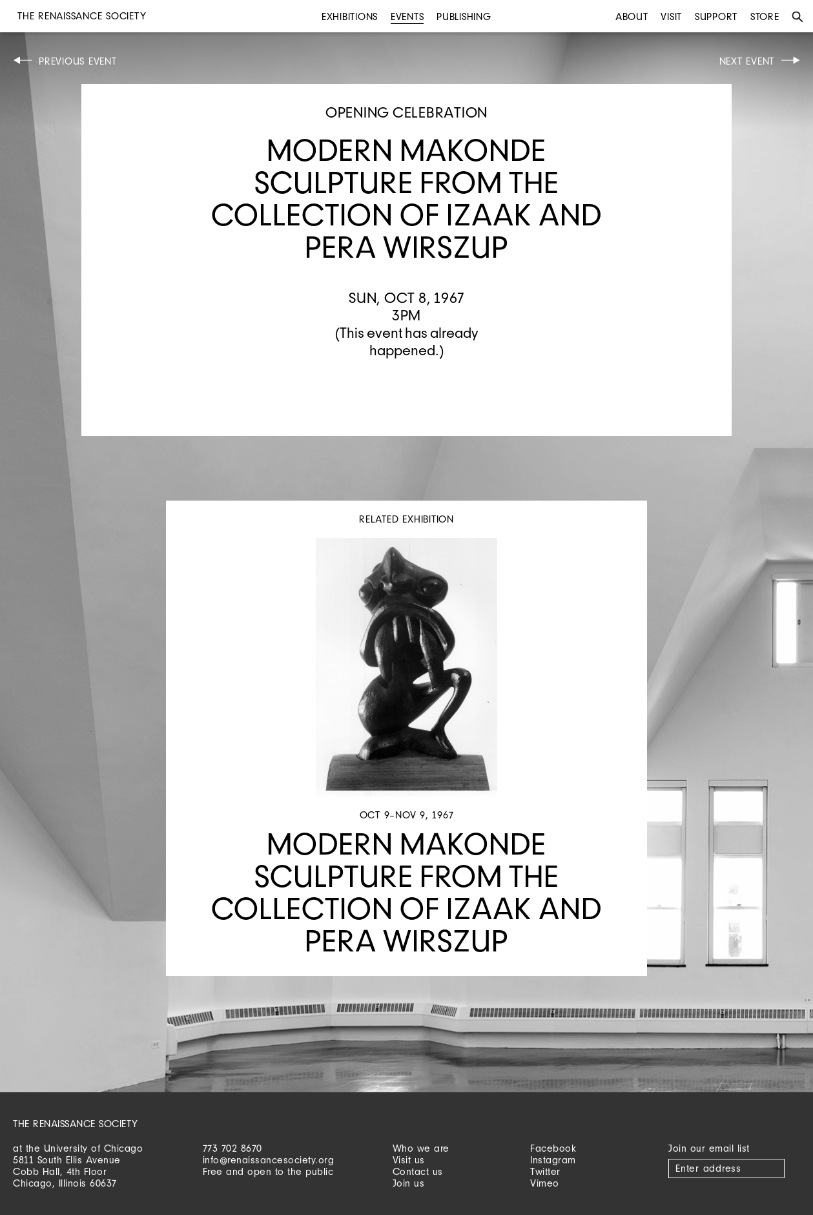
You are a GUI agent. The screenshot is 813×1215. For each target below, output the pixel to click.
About (631, 16)
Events (407, 16)
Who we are (421, 1148)
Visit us (409, 1160)
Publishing (464, 16)
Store (764, 16)
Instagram (553, 1160)
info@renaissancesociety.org (268, 1160)
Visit (671, 16)
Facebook (553, 1148)
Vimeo (544, 1183)
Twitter (545, 1171)
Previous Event (78, 61)
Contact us (418, 1171)
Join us (409, 1183)
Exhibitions (350, 16)
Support (716, 16)
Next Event (747, 61)
